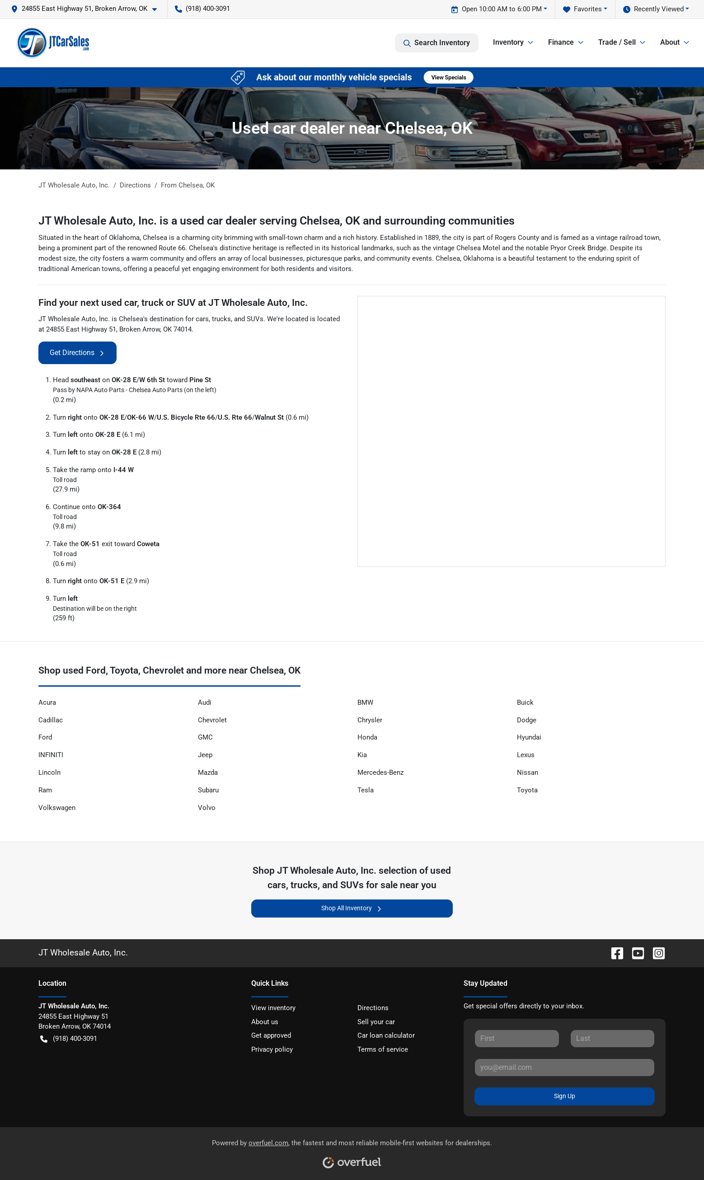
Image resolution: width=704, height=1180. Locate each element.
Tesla (365, 790)
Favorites (582, 9)
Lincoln (49, 772)
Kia (362, 755)
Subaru (208, 790)
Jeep (205, 755)
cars (202, 319)
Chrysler (369, 720)
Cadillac (50, 720)
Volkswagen (56, 808)
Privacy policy (272, 1049)
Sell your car (376, 1022)
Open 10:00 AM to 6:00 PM (496, 9)
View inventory (273, 1008)
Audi (204, 702)
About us (264, 1022)
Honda (367, 737)
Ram (45, 790)
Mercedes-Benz (380, 772)
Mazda (208, 772)
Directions (373, 1008)
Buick (525, 702)
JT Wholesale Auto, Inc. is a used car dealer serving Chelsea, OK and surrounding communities (276, 220)
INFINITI (50, 755)
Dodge (526, 720)
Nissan (527, 772)
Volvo (207, 808)
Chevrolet (212, 720)
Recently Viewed (653, 9)
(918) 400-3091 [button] (202, 9)
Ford (45, 737)
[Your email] (564, 1067)
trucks (221, 319)
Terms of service (382, 1049)
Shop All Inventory (352, 908)
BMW (365, 702)
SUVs (255, 319)
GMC (205, 737)
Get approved (271, 1035)
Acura (47, 702)
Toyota (527, 790)
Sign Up (564, 1096)
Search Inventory (437, 42)
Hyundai (529, 737)
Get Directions (77, 352)
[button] (87, 9)
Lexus (526, 755)
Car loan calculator (386, 1035)
